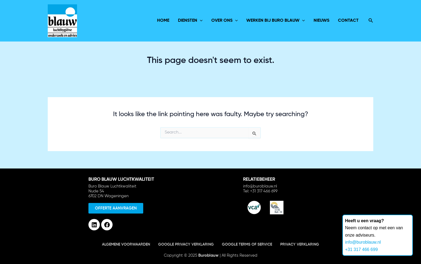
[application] (200, 21)
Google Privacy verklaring (186, 244)
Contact (348, 20)
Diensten (190, 21)
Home (163, 20)
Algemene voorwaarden (126, 244)
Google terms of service (247, 244)
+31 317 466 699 (361, 249)
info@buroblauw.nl (363, 242)
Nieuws (321, 20)
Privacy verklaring (299, 244)
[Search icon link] (370, 20)
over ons (224, 21)
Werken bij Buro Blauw (275, 21)
